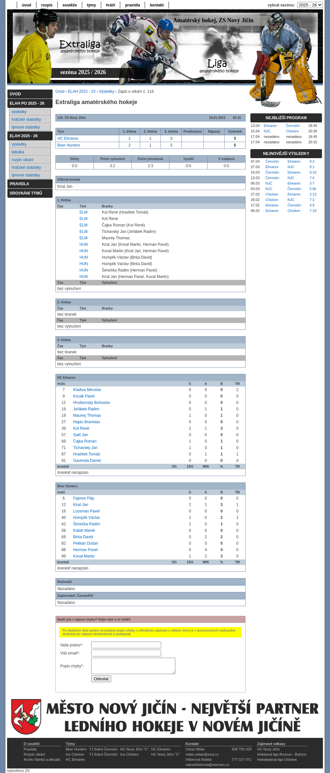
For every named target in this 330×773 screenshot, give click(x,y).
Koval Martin (84, 556)
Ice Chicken (75, 754)
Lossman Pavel (86, 511)
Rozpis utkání (34, 754)
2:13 (313, 194)
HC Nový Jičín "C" (134, 749)
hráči (110, 5)
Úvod (59, 91)
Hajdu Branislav (86, 422)
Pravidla (30, 749)
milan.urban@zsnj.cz (202, 754)
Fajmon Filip (83, 498)
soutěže (70, 5)
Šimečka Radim (86, 524)
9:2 (312, 161)
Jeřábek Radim (86, 409)
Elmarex (270, 126)
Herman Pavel (85, 550)
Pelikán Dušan (85, 543)
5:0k (313, 189)
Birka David (83, 537)
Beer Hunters (68, 145)
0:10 (313, 172)
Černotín (293, 126)
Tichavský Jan (85, 447)
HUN (84, 244)
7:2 (312, 200)
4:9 (312, 205)
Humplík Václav (86, 517)
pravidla (132, 5)
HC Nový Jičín (268, 749)
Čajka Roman (85, 441)
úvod (26, 5)
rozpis (47, 5)
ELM (84, 212)
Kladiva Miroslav (87, 389)
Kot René (81, 428)
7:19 (313, 211)
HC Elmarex (67, 138)
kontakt (157, 5)
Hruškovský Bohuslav (91, 402)
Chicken (292, 131)
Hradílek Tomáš (86, 454)
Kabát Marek (84, 530)
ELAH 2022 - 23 (81, 91)
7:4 (312, 178)
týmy (91, 5)
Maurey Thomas (87, 415)
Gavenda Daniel (87, 460)
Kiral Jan (80, 504)
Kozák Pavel (84, 396)
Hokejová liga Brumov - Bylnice (281, 754)
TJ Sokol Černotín (103, 749)
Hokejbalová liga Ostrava (276, 759)
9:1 (312, 167)
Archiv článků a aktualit (42, 759)
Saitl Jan (80, 435)
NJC (267, 131)
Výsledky (106, 91)
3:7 (312, 183)
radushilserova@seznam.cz (207, 765)
